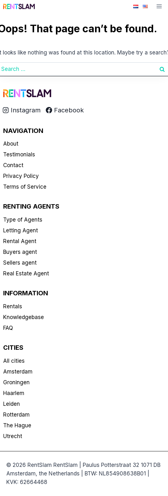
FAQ (8, 328)
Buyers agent (20, 252)
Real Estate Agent (26, 273)
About (10, 144)
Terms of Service (24, 187)
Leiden (11, 404)
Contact (13, 165)
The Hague (17, 425)
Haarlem (13, 393)
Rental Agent (19, 241)
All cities (14, 361)
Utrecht (12, 436)
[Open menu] (159, 6)
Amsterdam (18, 371)
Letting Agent (20, 230)
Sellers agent (20, 263)
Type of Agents (22, 220)
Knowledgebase (23, 317)
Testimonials (19, 154)
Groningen (16, 382)
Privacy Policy (21, 176)
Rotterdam (16, 414)
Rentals (12, 306)
